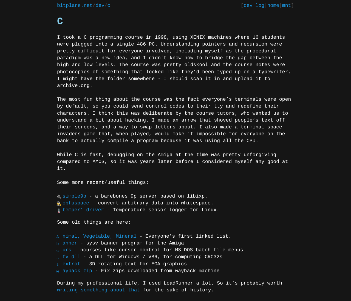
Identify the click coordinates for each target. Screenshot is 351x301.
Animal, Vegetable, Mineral (100, 236)
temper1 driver (83, 210)
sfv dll (71, 257)
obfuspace (76, 203)
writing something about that (98, 290)
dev (99, 6)
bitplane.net (75, 6)
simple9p (74, 196)
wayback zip (77, 271)
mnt (286, 6)
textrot (71, 264)
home (273, 6)
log (260, 6)
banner (70, 243)
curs (67, 250)
